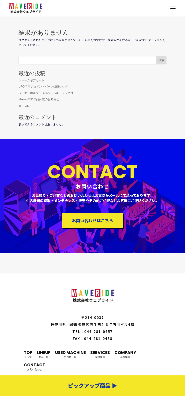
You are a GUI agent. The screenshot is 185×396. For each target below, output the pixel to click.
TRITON (23, 105)
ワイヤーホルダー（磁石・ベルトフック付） (47, 93)
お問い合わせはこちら (92, 220)
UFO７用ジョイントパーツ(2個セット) (43, 86)
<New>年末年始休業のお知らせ (38, 99)
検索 (161, 60)
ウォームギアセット (31, 80)
